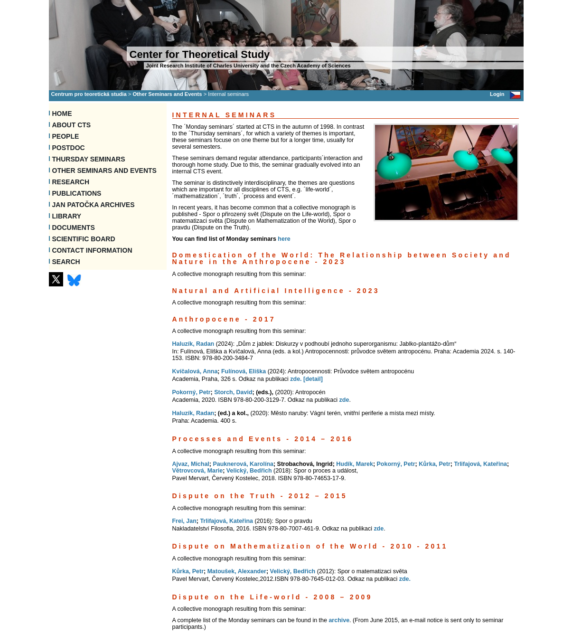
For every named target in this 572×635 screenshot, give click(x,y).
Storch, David (233, 392)
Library (67, 216)
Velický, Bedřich (249, 470)
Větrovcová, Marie (197, 470)
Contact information (92, 250)
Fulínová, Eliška (243, 371)
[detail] (313, 379)
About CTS (71, 125)
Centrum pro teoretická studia (89, 94)
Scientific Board (83, 239)
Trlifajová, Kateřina (480, 464)
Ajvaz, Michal (190, 464)
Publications (77, 193)
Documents (73, 227)
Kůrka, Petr (434, 464)
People (65, 136)
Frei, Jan (184, 521)
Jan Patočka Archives (93, 205)
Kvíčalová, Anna (195, 371)
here (284, 239)
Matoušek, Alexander (236, 571)
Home (62, 113)
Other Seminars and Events (167, 94)
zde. (295, 379)
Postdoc (68, 148)
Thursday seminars (88, 159)
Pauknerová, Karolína (243, 464)
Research (71, 182)
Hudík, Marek (354, 464)
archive (338, 620)
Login (497, 94)
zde (344, 400)
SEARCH (66, 261)
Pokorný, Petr (191, 392)
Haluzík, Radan (193, 344)
